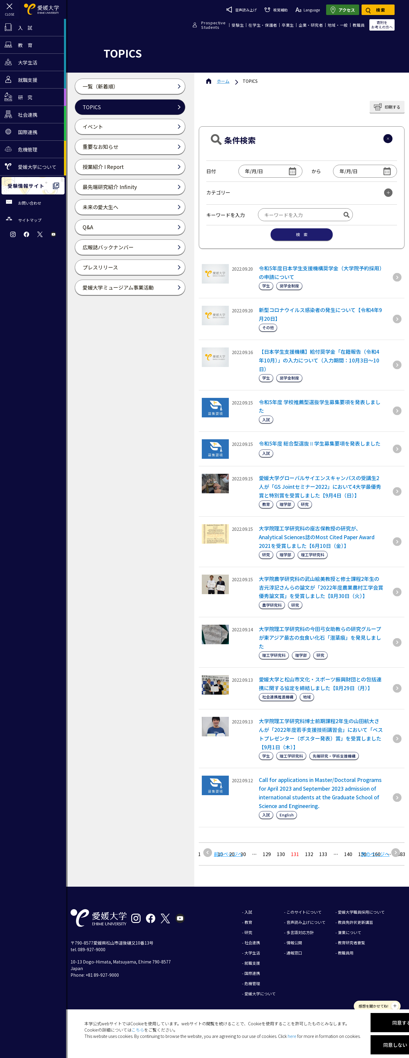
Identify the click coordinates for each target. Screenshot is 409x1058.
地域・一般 (338, 25)
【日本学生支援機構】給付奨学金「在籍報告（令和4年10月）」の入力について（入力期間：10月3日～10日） (319, 360)
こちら (138, 1030)
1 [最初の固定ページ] (199, 854)
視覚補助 (276, 9)
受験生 (238, 25)
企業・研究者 (310, 25)
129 (267, 854)
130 (281, 854)
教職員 (359, 25)
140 (348, 854)
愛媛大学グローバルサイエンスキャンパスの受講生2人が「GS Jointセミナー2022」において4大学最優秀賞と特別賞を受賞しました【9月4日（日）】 (320, 486)
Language (307, 9)
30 (243, 854)
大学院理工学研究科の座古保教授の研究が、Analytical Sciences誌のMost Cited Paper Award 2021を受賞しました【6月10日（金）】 (316, 536)
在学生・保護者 (262, 25)
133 (323, 854)
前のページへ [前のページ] (228, 854)
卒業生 (288, 25)
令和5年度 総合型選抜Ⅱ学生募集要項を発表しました (319, 443)
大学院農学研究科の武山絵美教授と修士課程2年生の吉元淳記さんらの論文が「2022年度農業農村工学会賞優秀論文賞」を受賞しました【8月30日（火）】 (321, 587)
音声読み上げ (241, 10)
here (292, 1036)
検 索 (302, 234)
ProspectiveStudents (213, 25)
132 (309, 854)
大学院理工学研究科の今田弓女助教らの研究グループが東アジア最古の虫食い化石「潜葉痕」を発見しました (320, 637)
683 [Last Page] (401, 854)
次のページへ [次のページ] (375, 854)
